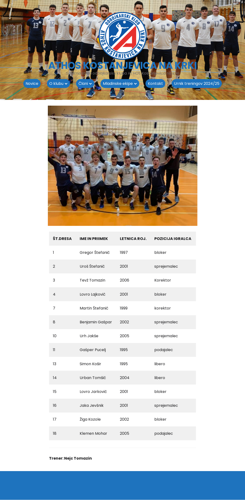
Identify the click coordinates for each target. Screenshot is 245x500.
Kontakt (155, 83)
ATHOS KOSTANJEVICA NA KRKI (122, 65)
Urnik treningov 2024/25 (196, 83)
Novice (32, 83)
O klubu (56, 83)
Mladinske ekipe (118, 83)
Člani (83, 83)
